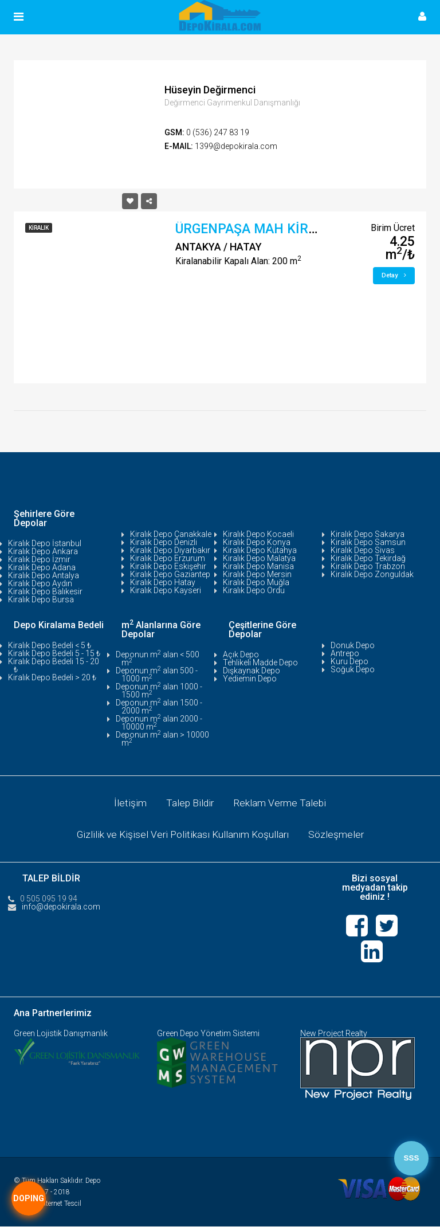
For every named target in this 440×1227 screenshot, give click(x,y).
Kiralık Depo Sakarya (367, 534)
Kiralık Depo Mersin (257, 574)
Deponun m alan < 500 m (157, 658)
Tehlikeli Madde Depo (260, 662)
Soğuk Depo (353, 669)
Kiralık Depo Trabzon (368, 566)
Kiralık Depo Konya (256, 542)
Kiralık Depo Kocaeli (258, 534)
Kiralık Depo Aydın (40, 583)
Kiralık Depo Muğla (256, 582)
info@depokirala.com (61, 907)
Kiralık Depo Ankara (43, 551)
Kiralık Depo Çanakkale (170, 534)
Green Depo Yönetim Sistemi (208, 1033)
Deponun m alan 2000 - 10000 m (159, 722)
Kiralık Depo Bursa (41, 599)
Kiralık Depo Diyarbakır (170, 550)
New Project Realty (333, 1033)
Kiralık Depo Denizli (163, 542)
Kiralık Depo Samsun (368, 542)
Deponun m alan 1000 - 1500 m (159, 690)
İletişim (129, 803)
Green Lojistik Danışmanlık (61, 1033)
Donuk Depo (353, 645)
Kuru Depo (349, 661)
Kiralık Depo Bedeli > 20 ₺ (52, 677)
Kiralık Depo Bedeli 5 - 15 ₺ (54, 653)
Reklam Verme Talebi (281, 803)
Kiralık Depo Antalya (43, 575)
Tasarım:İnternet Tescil (47, 1204)
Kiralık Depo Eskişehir (168, 566)
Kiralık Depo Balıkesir (45, 591)
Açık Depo (241, 654)
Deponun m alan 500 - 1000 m (157, 674)
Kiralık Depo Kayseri (165, 590)
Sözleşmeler (338, 835)
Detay (394, 275)
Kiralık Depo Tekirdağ (368, 558)
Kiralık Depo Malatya (259, 558)
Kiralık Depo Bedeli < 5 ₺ (49, 645)
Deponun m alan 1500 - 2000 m (159, 706)
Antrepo (345, 653)
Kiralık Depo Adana (42, 567)
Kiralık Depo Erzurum (167, 558)
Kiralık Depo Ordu (254, 590)
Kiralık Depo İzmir (39, 559)
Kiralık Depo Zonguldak (372, 574)
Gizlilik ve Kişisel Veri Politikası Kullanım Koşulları (182, 835)
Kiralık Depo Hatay (162, 582)
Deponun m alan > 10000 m (162, 738)
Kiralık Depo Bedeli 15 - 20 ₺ (53, 665)
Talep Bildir (189, 803)
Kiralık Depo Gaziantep (170, 574)
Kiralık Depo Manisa (258, 566)
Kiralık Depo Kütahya (260, 550)
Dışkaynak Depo (251, 670)
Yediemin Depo (250, 678)
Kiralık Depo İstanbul (44, 543)
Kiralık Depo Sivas (363, 550)
